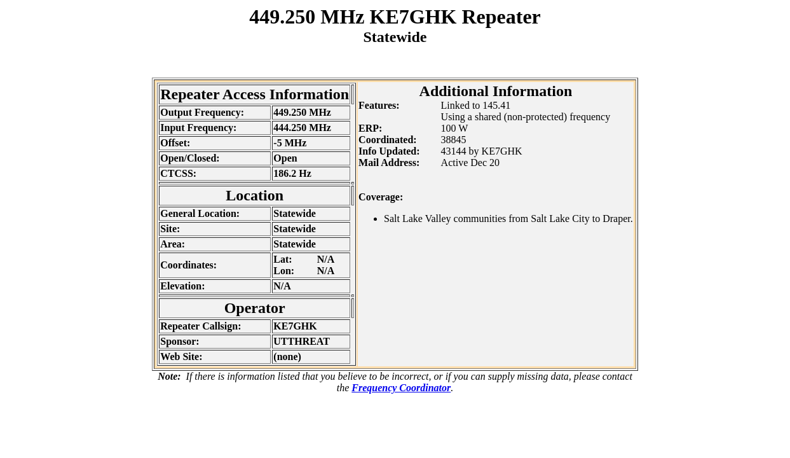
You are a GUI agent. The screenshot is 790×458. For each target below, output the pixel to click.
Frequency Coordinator (401, 387)
